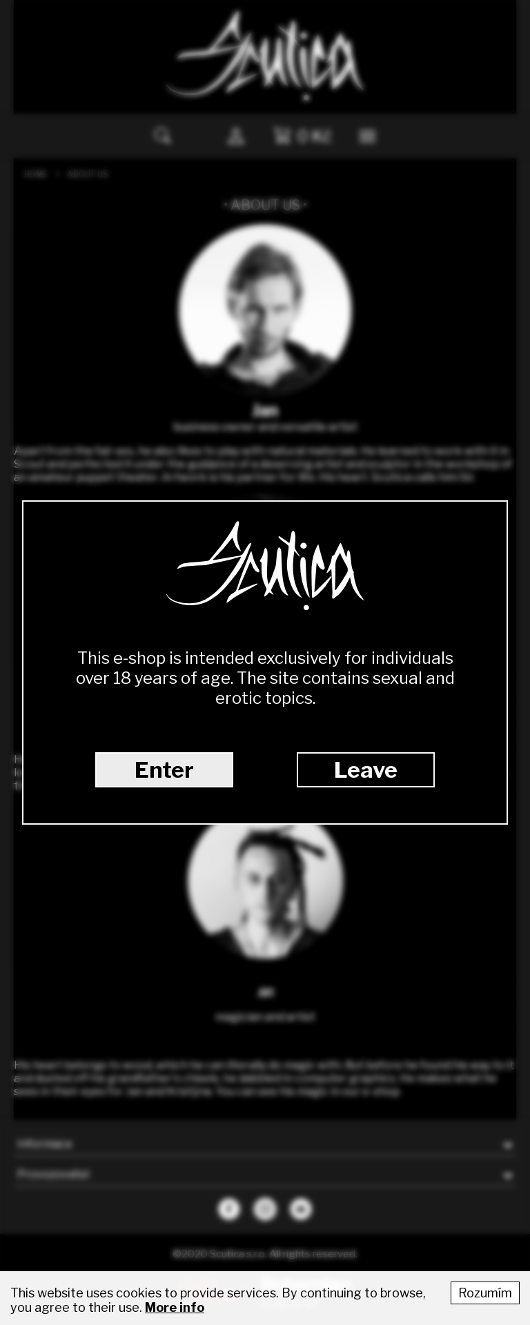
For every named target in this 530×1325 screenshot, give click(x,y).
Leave (366, 769)
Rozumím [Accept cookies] (485, 1293)
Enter (164, 769)
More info (174, 1307)
